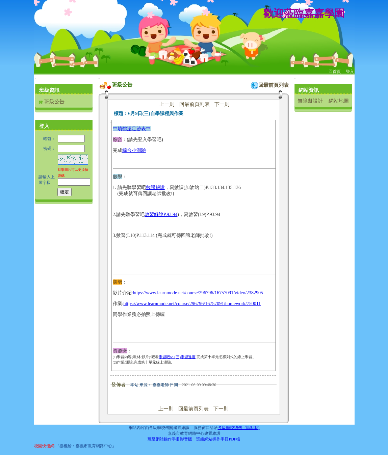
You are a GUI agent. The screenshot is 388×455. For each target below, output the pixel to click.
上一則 (167, 104)
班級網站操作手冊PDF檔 (218, 439)
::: (35, 78)
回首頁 (335, 71)
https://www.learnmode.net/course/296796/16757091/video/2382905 (198, 292)
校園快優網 (44, 446)
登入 (350, 71)
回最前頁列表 (273, 85)
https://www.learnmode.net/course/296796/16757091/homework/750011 (192, 303)
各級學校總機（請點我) (239, 427)
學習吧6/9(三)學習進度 (177, 357)
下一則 (222, 104)
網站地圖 (339, 101)
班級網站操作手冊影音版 (170, 439)
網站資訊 (309, 90)
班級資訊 (49, 90)
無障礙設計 (310, 101)
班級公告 (51, 101)
